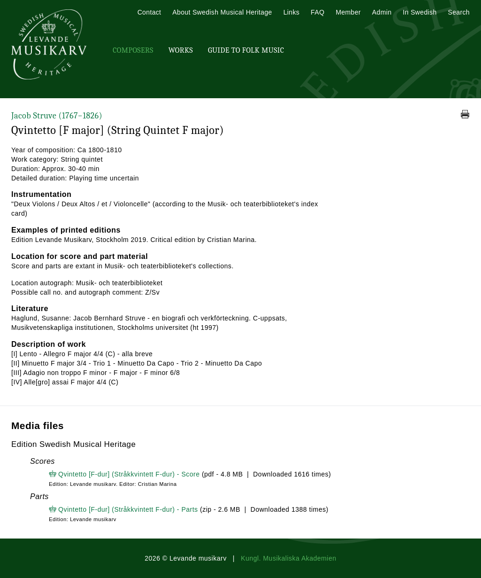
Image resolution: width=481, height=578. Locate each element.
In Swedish (420, 12)
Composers (133, 50)
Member (348, 12)
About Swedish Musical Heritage (222, 12)
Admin (381, 12)
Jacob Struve (56, 116)
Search (459, 12)
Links (291, 12)
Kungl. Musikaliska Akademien (288, 558)
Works (180, 50)
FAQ (318, 12)
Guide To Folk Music (246, 50)
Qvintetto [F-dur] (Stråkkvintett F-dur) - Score (129, 474)
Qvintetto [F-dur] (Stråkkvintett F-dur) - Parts (128, 509)
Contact (149, 12)
